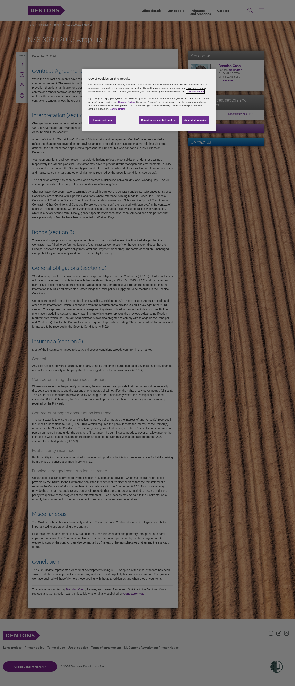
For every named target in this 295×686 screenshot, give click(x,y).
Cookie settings (102, 120)
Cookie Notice (117, 109)
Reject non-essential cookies (158, 120)
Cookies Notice (126, 102)
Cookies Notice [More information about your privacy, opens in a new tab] (195, 91)
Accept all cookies (195, 120)
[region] (149, 100)
